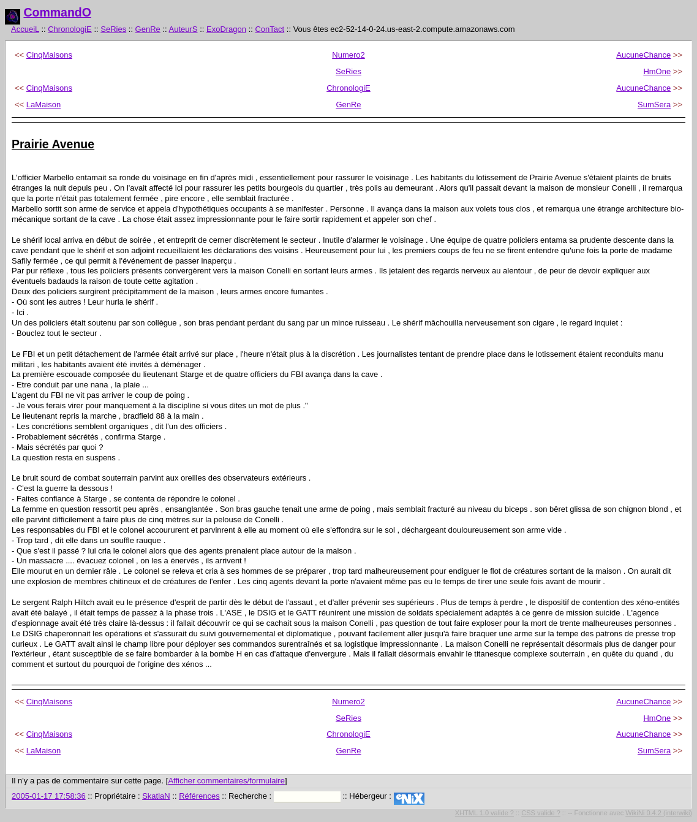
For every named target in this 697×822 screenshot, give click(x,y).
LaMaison (43, 104)
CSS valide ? (540, 812)
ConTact (269, 29)
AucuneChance (643, 54)
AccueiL (25, 29)
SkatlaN (156, 796)
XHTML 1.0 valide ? (484, 812)
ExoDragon (226, 29)
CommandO (57, 12)
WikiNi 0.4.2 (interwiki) (658, 812)
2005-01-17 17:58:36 (49, 796)
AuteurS (183, 29)
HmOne (657, 71)
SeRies (113, 29)
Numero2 (348, 54)
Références (199, 796)
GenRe (147, 29)
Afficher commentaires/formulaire (226, 780)
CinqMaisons (49, 54)
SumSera (654, 104)
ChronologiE (70, 29)
